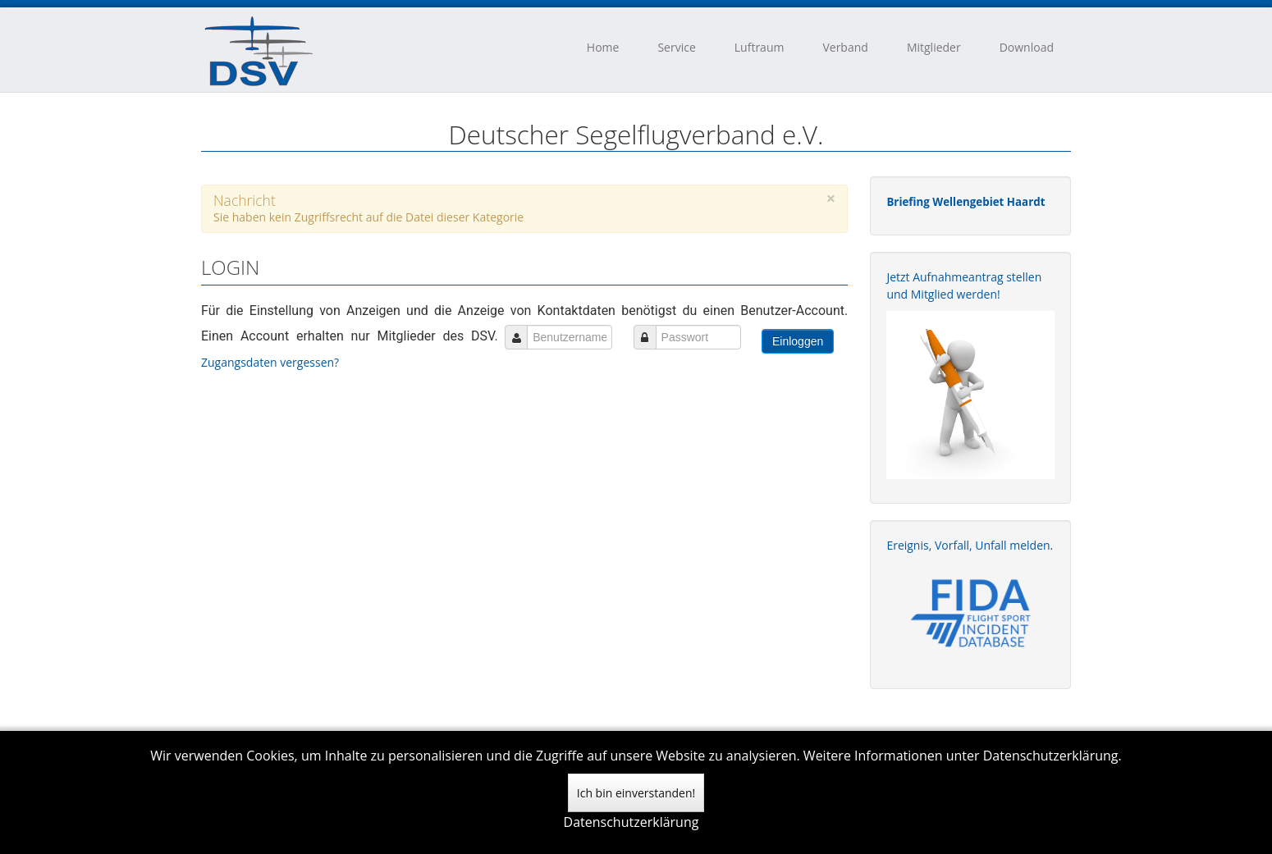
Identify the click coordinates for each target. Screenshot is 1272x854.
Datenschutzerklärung (631, 822)
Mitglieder (934, 47)
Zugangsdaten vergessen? (271, 362)
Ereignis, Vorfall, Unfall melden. (969, 545)
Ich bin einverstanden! (636, 793)
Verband (844, 47)
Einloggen (797, 341)
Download (1027, 47)
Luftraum (759, 47)
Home (603, 47)
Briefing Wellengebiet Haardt (965, 201)
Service (676, 47)
